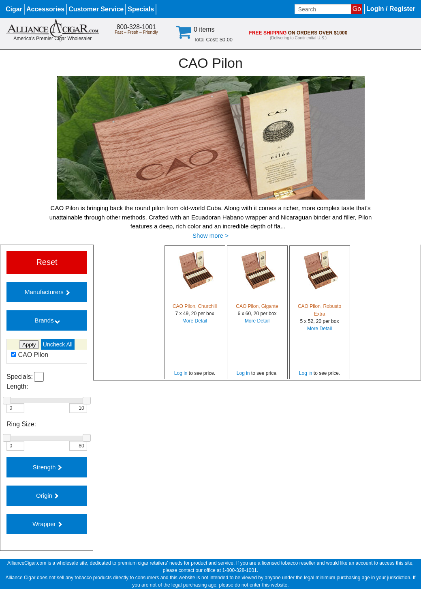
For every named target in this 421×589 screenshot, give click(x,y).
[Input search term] (323, 9)
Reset (46, 262)
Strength (47, 467)
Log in (181, 373)
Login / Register (390, 8)
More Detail (194, 321)
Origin (47, 495)
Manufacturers (47, 291)
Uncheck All (58, 344)
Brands (47, 320)
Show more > (210, 235)
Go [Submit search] (357, 8)
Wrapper (47, 523)
